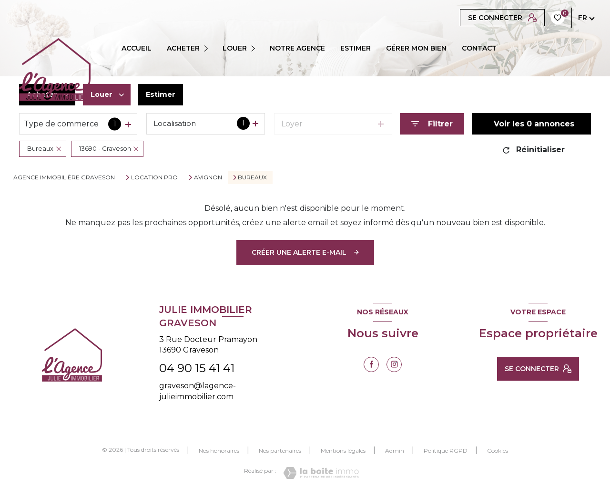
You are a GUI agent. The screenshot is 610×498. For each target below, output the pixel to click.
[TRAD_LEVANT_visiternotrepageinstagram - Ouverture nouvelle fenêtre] (394, 364)
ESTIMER (355, 48)
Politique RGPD (446, 450)
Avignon (208, 177)
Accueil (137, 48)
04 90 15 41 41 (196, 368)
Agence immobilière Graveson (64, 177)
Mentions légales (343, 450)
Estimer (166, 94)
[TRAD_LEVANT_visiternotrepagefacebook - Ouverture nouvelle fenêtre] (371, 364)
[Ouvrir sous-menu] (209, 48)
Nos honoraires (219, 450)
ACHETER (183, 48)
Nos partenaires (280, 450)
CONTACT (479, 48)
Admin (394, 450)
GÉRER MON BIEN (416, 48)
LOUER (235, 48)
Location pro (154, 177)
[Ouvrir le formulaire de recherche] (432, 124)
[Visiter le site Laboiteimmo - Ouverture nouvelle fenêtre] (321, 473)
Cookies (497, 450)
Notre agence (297, 48)
